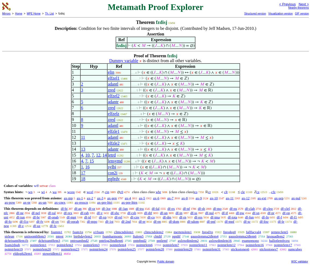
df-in (179, 213)
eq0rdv (114, 178)
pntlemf (162, 241)
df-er (142, 221)
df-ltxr (264, 221)
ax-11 (230, 198)
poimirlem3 (91, 245)
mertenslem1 (183, 232)
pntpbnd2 (139, 241)
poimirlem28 (155, 249)
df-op (286, 213)
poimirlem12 (226, 245)
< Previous (287, 4)
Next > (304, 4)
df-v (100, 213)
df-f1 (293, 217)
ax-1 (80, 198)
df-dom (174, 221)
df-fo (8, 221)
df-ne (19, 213)
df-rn (182, 217)
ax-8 (184, 198)
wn (30, 192)
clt (226, 192)
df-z (21, 226)
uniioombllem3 (34, 236)
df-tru (140, 209)
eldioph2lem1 (23, 253)
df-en (157, 221)
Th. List (49, 13)
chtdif (158, 236)
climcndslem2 (153, 232)
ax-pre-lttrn (129, 202)
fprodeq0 (229, 232)
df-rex (68, 213)
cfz (273, 192)
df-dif (148, 213)
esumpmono (250, 241)
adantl (113, 84)
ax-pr (26, 202)
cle (243, 192)
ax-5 (142, 198)
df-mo (217, 209)
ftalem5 (138, 236)
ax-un (42, 202)
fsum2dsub (12, 245)
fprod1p (207, 232)
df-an (77, 209)
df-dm (167, 217)
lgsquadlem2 (275, 236)
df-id (87, 217)
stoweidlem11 (52, 253)
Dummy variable (123, 60)
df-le (281, 221)
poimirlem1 (38, 245)
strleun (9, 236)
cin (107, 192)
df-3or (106, 209)
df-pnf (211, 221)
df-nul (209, 213)
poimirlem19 (14, 249)
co (195, 192)
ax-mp (68, 198)
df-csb (131, 213)
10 (87, 155)
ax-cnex (60, 202)
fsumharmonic (112, 236)
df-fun (249, 217)
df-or (91, 209)
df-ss (193, 213)
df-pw (240, 213)
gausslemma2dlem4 (204, 236)
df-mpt (71, 217)
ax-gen (112, 198)
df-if (225, 213)
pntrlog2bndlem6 (111, 241)
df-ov (55, 221)
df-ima (215, 217)
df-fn (265, 217)
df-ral (52, 213)
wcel (90, 192)
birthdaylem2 (83, 236)
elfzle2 (114, 143)
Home (18, 13)
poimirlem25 (127, 249)
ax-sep (278, 198)
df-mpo (92, 221)
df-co (151, 217)
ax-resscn (81, 202)
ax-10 (214, 198)
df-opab (53, 217)
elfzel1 (114, 78)
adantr (113, 102)
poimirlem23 (70, 249)
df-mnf (229, 221)
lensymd (115, 161)
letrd (112, 155)
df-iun (20, 217)
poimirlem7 (171, 245)
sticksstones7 (268, 249)
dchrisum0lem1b (16, 241)
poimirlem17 (283, 245)
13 (83, 149)
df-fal (155, 209)
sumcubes (295, 249)
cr (209, 192)
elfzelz (113, 113)
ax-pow (10, 202)
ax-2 (90, 198)
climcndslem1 (124, 232)
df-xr (247, 221)
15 (92, 161)
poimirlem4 (118, 245)
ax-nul (295, 198)
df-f (279, 217)
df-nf (186, 209)
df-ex (171, 209)
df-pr (270, 213)
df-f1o (24, 221)
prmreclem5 (279, 232)
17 (83, 173)
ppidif (176, 236)
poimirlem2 (65, 245)
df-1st (109, 221)
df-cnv (135, 217)
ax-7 (170, 198)
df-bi (64, 209)
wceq (70, 192)
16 (87, 167)
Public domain (165, 261)
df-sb (201, 209)
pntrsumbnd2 (79, 241)
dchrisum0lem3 (49, 241)
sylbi (112, 167)
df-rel (118, 217)
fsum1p (78, 232)
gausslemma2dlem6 (242, 236)
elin (111, 72)
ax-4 (128, 198)
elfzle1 (114, 131)
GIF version (302, 13)
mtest (59, 236)
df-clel (285, 209)
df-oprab (73, 221)
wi (43, 192)
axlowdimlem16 (220, 241)
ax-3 (100, 198)
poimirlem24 (99, 249)
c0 (121, 192)
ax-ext (262, 198)
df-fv (39, 221)
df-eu (233, 209)
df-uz (36, 226)
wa (54, 192)
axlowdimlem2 (188, 241)
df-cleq (268, 209)
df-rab (84, 213)
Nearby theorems (298, 7)
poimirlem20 (42, 249)
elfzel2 (114, 96)
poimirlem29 (183, 249)
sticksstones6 (240, 249)
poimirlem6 (144, 245)
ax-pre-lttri (104, 202)
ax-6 (156, 198)
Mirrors (6, 13)
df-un (163, 213)
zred (111, 90)
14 (104, 155)
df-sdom (193, 221)
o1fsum (98, 232)
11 (83, 137)
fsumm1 (56, 232)
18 (83, 178)
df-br (36, 217)
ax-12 (246, 198)
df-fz (53, 226)
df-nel (36, 213)
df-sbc (114, 213)
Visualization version (280, 13)
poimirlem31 (211, 249)
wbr (158, 192)
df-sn (255, 213)
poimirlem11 (198, 245)
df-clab (250, 209)
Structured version (255, 13)
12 (98, 155)
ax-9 (199, 198)
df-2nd (126, 221)
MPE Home (34, 13)
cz (258, 192)
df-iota (232, 217)
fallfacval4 (253, 232)
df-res (198, 217)
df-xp (102, 217)
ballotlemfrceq (279, 241)
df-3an (123, 209)
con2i (112, 173)
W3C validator (299, 261)
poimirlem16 (255, 245)
